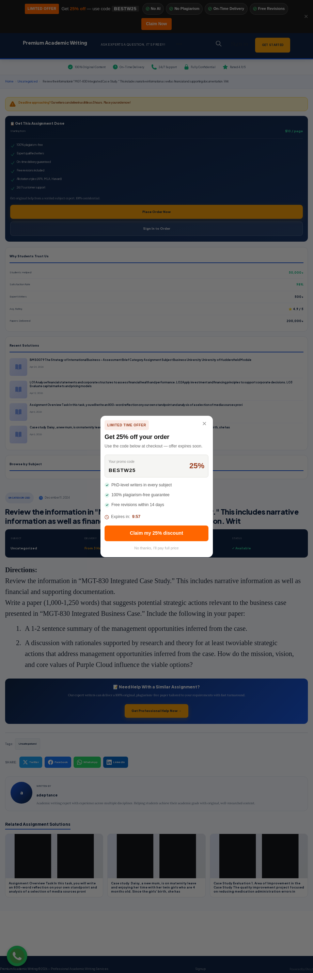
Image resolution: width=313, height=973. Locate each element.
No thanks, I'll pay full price (156, 548)
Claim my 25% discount (156, 533)
